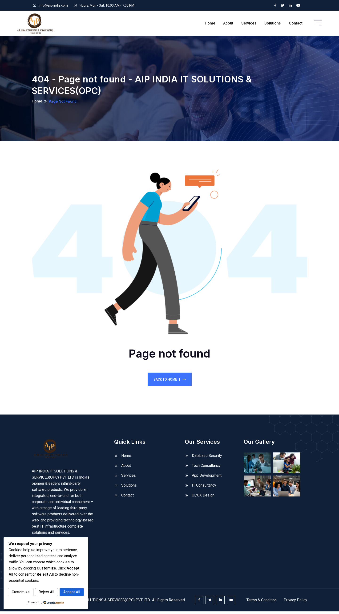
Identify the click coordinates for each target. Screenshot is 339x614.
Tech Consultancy (206, 468)
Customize (21, 592)
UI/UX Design (203, 497)
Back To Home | (169, 382)
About (228, 23)
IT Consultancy (204, 487)
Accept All (71, 592)
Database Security (207, 458)
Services (248, 23)
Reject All (46, 592)
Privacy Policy (295, 602)
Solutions (272, 23)
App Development (207, 478)
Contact (296, 23)
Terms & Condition (261, 602)
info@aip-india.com (53, 5)
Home (210, 23)
